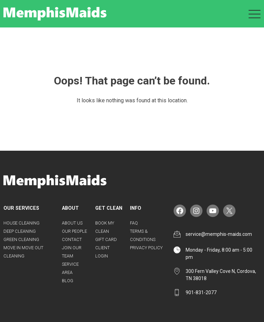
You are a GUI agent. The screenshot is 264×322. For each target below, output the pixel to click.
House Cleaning (21, 223)
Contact (72, 239)
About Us (72, 223)
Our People (74, 231)
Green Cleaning (21, 239)
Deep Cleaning (19, 231)
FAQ (134, 223)
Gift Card (106, 239)
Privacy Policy (146, 247)
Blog (67, 280)
